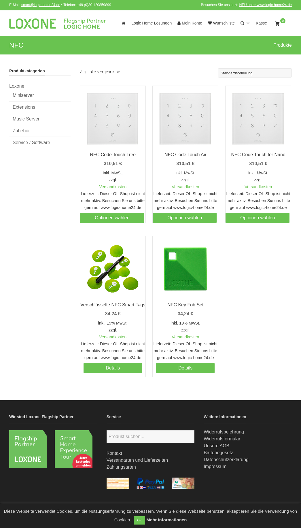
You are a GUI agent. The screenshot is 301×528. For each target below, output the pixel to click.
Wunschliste (221, 23)
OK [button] (139, 520)
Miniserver (23, 95)
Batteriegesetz (218, 452)
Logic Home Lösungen (151, 23)
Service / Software (31, 142)
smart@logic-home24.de (40, 5)
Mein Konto (189, 23)
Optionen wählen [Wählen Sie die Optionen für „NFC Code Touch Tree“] (112, 217)
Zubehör (21, 130)
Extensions (24, 107)
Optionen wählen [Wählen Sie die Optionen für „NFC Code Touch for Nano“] (257, 217)
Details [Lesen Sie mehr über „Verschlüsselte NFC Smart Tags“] (113, 367)
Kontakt (114, 453)
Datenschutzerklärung (226, 459)
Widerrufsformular (222, 438)
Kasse (261, 23)
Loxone (16, 86)
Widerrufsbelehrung (224, 431)
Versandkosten (112, 186)
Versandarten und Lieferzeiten (137, 460)
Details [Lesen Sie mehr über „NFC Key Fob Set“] (185, 367)
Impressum (215, 466)
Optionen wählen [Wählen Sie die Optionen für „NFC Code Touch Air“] (184, 217)
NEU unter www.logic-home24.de (265, 5)
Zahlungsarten (121, 467)
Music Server (26, 118)
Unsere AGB (216, 445)
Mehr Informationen (166, 519)
